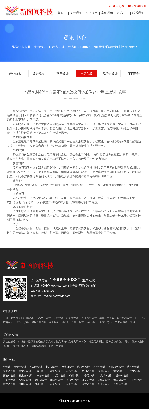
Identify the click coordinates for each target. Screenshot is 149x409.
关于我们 (76, 13)
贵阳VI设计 (25, 384)
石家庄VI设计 (26, 375)
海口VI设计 (119, 379)
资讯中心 (123, 13)
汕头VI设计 (88, 379)
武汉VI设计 (72, 371)
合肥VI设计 (90, 375)
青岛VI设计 (9, 371)
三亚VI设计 (135, 379)
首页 (61, 13)
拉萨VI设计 (56, 384)
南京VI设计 (25, 371)
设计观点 (39, 73)
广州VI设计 (88, 371)
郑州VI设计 (75, 375)
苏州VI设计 (122, 375)
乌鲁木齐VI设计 (122, 384)
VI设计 (6, 366)
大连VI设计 (99, 366)
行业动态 (15, 73)
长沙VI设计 (72, 379)
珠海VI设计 (104, 379)
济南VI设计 (133, 366)
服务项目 (92, 13)
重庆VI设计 (119, 371)
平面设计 (134, 73)
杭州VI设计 (56, 371)
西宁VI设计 (88, 384)
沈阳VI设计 (83, 366)
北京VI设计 (52, 366)
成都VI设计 (135, 371)
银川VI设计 (104, 384)
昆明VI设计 (41, 384)
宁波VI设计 (9, 379)
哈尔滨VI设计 (116, 366)
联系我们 (138, 13)
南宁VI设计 (9, 384)
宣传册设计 (20, 366)
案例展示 (107, 13)
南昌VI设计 (56, 379)
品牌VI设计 (110, 73)
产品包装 (86, 73)
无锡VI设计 (106, 375)
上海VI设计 (41, 371)
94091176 (48, 290)
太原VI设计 (59, 375)
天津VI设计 (67, 366)
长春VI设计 (43, 375)
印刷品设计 (36, 366)
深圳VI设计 (104, 371)
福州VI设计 (25, 379)
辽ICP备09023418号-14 (74, 401)
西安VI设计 (9, 375)
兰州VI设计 (72, 384)
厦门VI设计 (41, 379)
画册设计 (62, 73)
